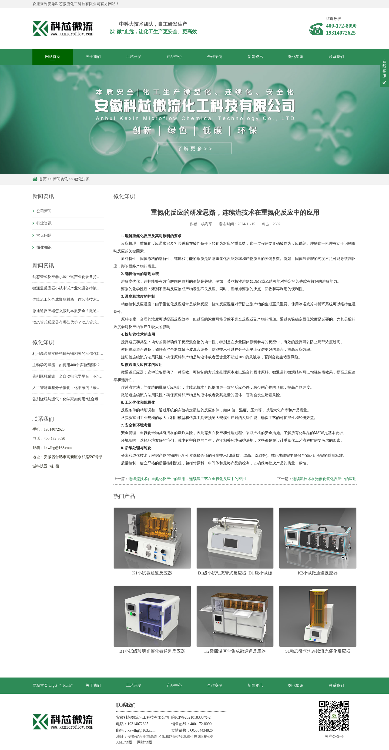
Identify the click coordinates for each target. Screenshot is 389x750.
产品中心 (174, 57)
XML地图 (124, 742)
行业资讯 (44, 223)
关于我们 (93, 57)
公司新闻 (44, 211)
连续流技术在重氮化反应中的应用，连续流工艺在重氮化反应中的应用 (187, 479)
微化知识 (295, 57)
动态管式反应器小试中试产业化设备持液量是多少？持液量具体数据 (89, 277)
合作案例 (214, 57)
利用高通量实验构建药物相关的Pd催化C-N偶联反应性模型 (81, 354)
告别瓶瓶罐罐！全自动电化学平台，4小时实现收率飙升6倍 (81, 376)
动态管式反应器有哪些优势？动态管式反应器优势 (74, 322)
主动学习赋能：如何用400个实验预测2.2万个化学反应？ (79, 365)
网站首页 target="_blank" (53, 685)
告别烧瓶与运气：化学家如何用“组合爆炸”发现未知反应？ (81, 399)
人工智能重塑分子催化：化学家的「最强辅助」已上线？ (79, 388)
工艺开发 (133, 57)
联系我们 (336, 57)
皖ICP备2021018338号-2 (190, 717)
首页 (43, 179)
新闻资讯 (255, 57)
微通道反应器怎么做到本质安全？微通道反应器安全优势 (79, 311)
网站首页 (52, 57)
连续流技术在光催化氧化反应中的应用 (324, 479)
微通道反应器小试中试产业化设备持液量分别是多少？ (77, 288)
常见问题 (44, 235)
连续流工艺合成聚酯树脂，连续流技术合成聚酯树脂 (75, 300)
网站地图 (144, 742)
